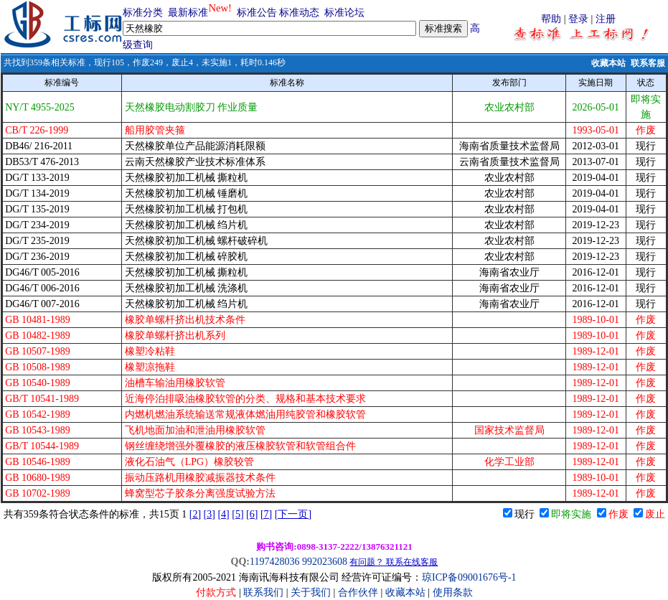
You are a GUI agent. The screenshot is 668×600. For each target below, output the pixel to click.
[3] (209, 514)
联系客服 (648, 63)
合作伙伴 (358, 592)
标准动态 (299, 12)
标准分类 (143, 12)
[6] (252, 514)
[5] (237, 514)
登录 (578, 19)
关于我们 (312, 592)
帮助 (551, 19)
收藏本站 (608, 63)
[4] (223, 514)
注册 (606, 19)
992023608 (324, 561)
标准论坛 (344, 12)
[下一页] (293, 514)
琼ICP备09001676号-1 (469, 577)
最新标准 (188, 12)
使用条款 (453, 592)
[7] (266, 514)
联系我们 (263, 592)
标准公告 (257, 12)
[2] (195, 514)
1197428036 (274, 561)
